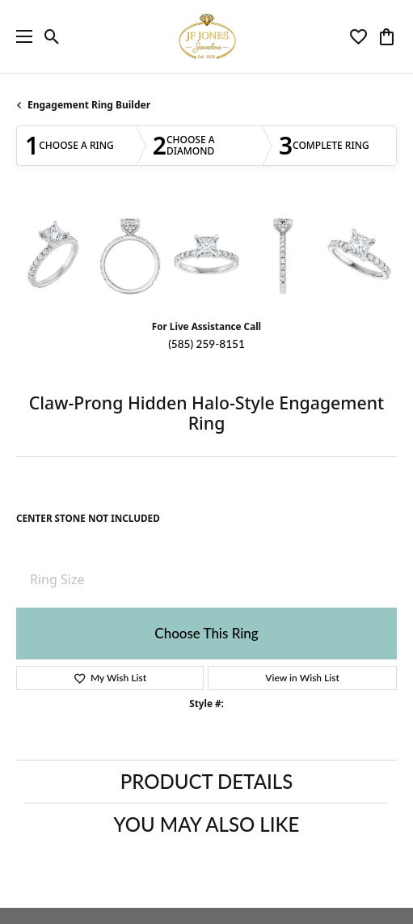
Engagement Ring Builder (88, 105)
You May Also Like (207, 824)
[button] (52, 36)
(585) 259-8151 (206, 343)
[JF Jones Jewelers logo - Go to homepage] (207, 36)
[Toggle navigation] (20, 36)
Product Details (206, 781)
